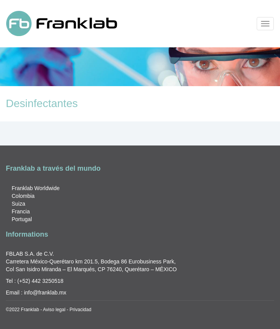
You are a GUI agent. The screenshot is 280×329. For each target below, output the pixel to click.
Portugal (22, 219)
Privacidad (80, 309)
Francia (21, 211)
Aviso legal (54, 309)
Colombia (23, 196)
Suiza (18, 204)
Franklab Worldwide (35, 188)
